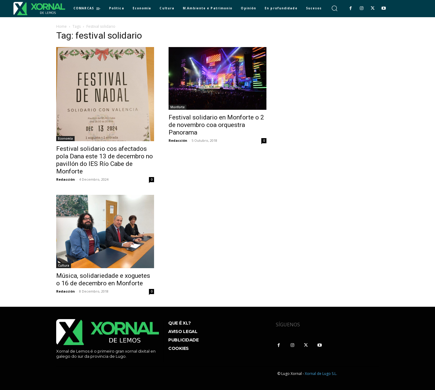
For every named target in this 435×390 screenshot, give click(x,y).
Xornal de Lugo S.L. (321, 373)
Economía (65, 138)
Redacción (65, 179)
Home (61, 26)
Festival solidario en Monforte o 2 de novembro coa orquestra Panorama (216, 125)
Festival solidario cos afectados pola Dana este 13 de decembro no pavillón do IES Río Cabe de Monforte (104, 160)
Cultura (63, 265)
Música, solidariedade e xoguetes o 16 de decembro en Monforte (103, 279)
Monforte (177, 107)
